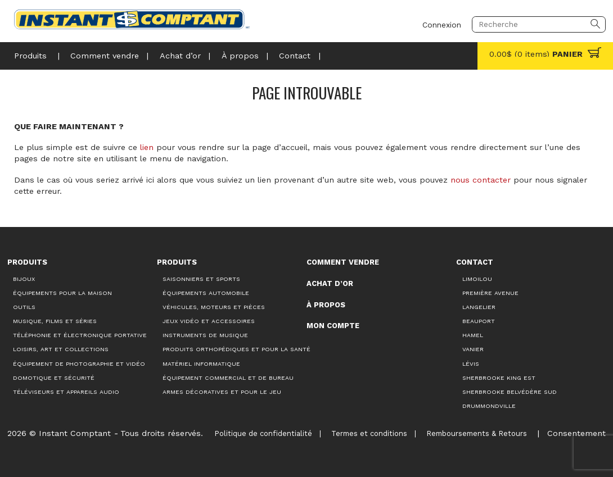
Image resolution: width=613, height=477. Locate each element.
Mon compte (332, 325)
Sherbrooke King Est (498, 377)
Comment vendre (104, 55)
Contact (294, 55)
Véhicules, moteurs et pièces (214, 307)
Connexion (441, 24)
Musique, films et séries (55, 321)
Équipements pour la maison (62, 293)
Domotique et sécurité (53, 377)
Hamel (472, 335)
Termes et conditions (369, 433)
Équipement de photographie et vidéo (79, 363)
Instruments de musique (205, 335)
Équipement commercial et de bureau (228, 377)
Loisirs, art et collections (61, 349)
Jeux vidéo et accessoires (209, 321)
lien (147, 147)
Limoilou (477, 279)
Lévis (470, 363)
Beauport (478, 321)
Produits (30, 55)
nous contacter (480, 179)
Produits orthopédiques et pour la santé (236, 349)
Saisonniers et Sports (201, 279)
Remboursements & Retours (476, 433)
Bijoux (24, 279)
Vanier (473, 349)
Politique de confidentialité (263, 433)
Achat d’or (180, 55)
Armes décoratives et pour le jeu (222, 392)
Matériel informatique (201, 363)
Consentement (576, 433)
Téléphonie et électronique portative (80, 335)
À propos (240, 55)
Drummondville (489, 406)
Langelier (478, 307)
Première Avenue (490, 293)
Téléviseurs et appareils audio (66, 392)
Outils (24, 307)
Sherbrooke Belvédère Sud (509, 392)
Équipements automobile (206, 293)
